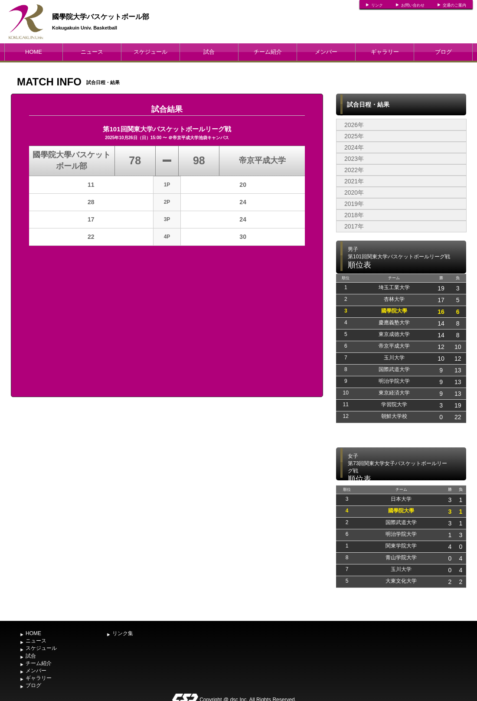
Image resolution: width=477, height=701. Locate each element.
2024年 (354, 147)
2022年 (354, 169)
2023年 (354, 158)
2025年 (354, 136)
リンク (377, 5)
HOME (33, 52)
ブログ (443, 52)
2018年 (354, 215)
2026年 (354, 124)
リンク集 (122, 633)
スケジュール (150, 52)
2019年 (354, 203)
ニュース (92, 52)
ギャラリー (385, 52)
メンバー (326, 52)
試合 (209, 52)
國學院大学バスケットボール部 (100, 16)
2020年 (354, 192)
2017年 (354, 226)
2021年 (354, 181)
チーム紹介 (268, 52)
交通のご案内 (454, 5)
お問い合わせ (413, 5)
